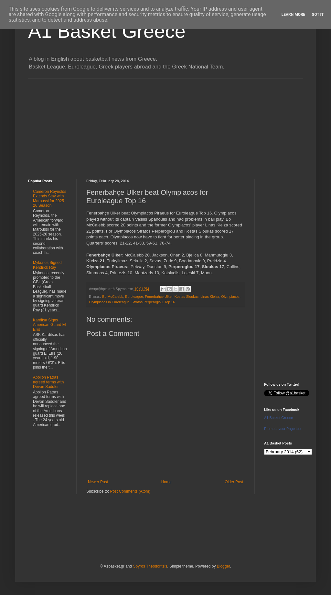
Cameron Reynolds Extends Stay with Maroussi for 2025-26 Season (49, 198)
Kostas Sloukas (186, 296)
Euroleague (134, 296)
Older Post (234, 482)
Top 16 (170, 302)
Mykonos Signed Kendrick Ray (47, 264)
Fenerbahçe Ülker (158, 296)
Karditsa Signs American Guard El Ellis (49, 325)
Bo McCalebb (112, 296)
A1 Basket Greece (107, 31)
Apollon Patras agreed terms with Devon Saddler (48, 382)
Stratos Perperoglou (147, 302)
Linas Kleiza (209, 296)
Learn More (293, 14)
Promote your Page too (282, 429)
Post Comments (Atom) (130, 491)
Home (166, 482)
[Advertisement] (165, 124)
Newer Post (98, 482)
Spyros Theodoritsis (150, 566)
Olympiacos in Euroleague (109, 302)
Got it (318, 14)
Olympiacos (230, 296)
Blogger (223, 566)
